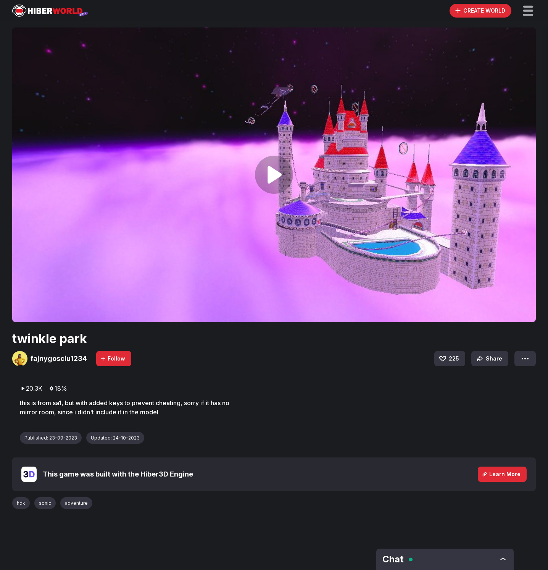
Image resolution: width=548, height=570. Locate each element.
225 (448, 358)
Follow (112, 358)
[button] (528, 10)
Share (488, 358)
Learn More (501, 474)
